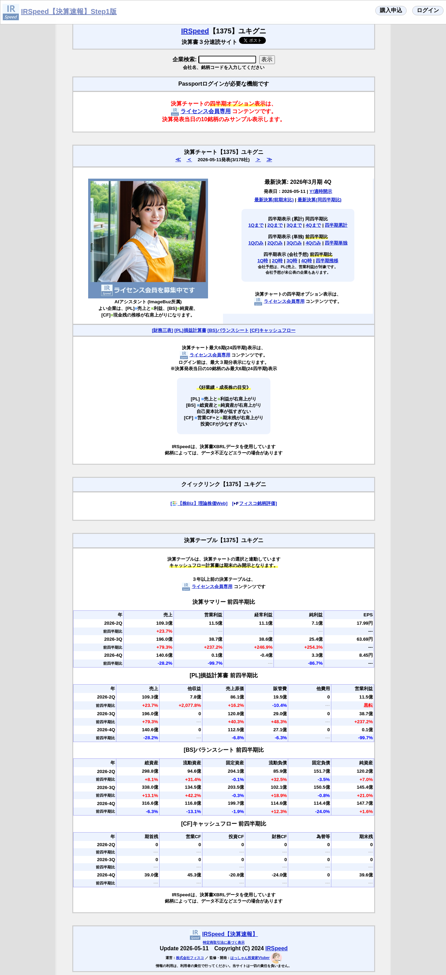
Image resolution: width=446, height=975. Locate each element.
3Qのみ (294, 242)
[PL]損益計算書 (190, 330)
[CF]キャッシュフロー (272, 330)
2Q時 (277, 260)
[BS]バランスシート (227, 330)
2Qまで (275, 225)
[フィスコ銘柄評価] (254, 503)
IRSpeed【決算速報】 (230, 934)
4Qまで (313, 225)
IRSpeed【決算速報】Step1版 (68, 11)
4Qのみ (313, 242)
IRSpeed (195, 31)
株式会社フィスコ (190, 958)
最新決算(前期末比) (274, 199)
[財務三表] (162, 330)
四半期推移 (327, 260)
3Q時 (292, 260)
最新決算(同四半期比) (319, 199)
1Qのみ (256, 242)
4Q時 (306, 260)
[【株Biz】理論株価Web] (199, 503)
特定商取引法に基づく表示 (224, 942)
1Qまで (256, 225)
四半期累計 (336, 225)
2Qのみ (275, 242)
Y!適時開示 (320, 191)
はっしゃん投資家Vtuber (250, 958)
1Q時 (262, 260)
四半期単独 (336, 242)
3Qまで (294, 225)
